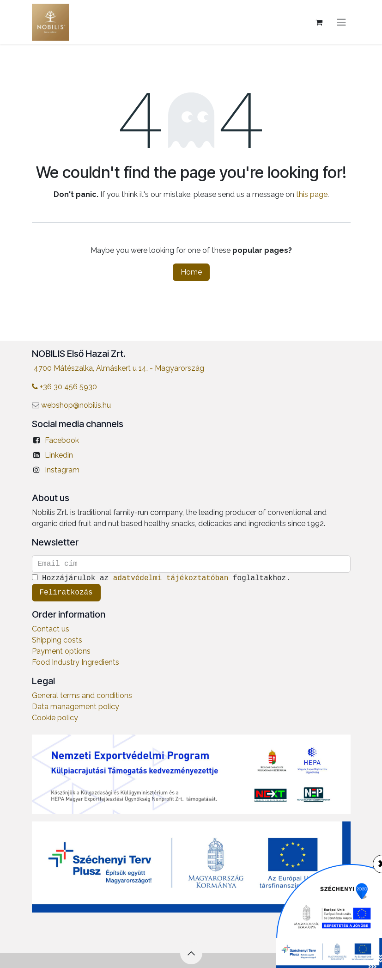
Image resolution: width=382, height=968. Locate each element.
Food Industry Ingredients (75, 662)
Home (191, 272)
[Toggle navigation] (341, 22)
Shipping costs (57, 640)
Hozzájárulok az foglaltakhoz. (163, 578)
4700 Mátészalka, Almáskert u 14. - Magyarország (119, 368)
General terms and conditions (82, 695)
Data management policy (75, 706)
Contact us (50, 629)
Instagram (62, 470)
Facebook (62, 440)
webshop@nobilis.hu (76, 405)
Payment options (61, 651)
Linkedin (59, 455)
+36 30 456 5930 (64, 386)
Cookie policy (55, 717)
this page (311, 194)
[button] (191, 953)
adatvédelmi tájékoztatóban (171, 578)
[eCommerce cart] (319, 22)
